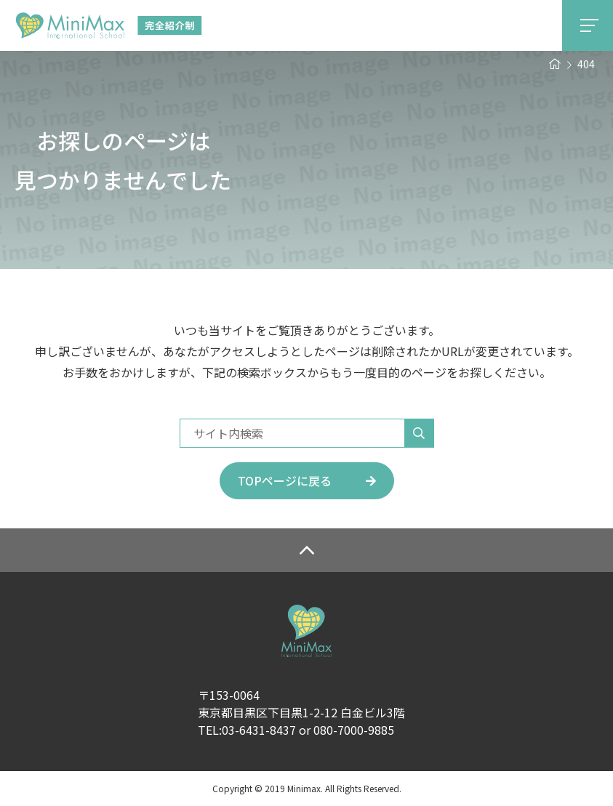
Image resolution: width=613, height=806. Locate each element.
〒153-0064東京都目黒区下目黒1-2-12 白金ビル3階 (301, 703)
